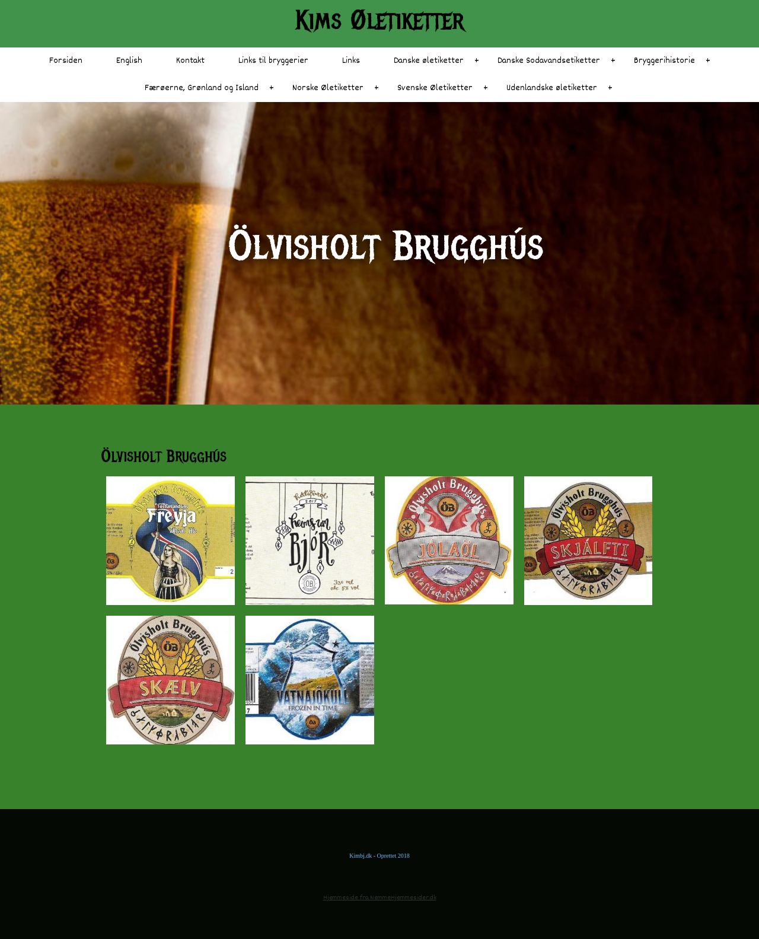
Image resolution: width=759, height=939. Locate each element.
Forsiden (65, 61)
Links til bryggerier (273, 61)
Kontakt (190, 61)
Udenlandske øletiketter (551, 88)
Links (351, 61)
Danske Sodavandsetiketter (549, 61)
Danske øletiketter (429, 61)
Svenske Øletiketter (435, 88)
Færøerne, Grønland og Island (202, 88)
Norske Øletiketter (327, 88)
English (129, 61)
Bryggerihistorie (664, 61)
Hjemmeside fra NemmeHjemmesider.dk (379, 898)
